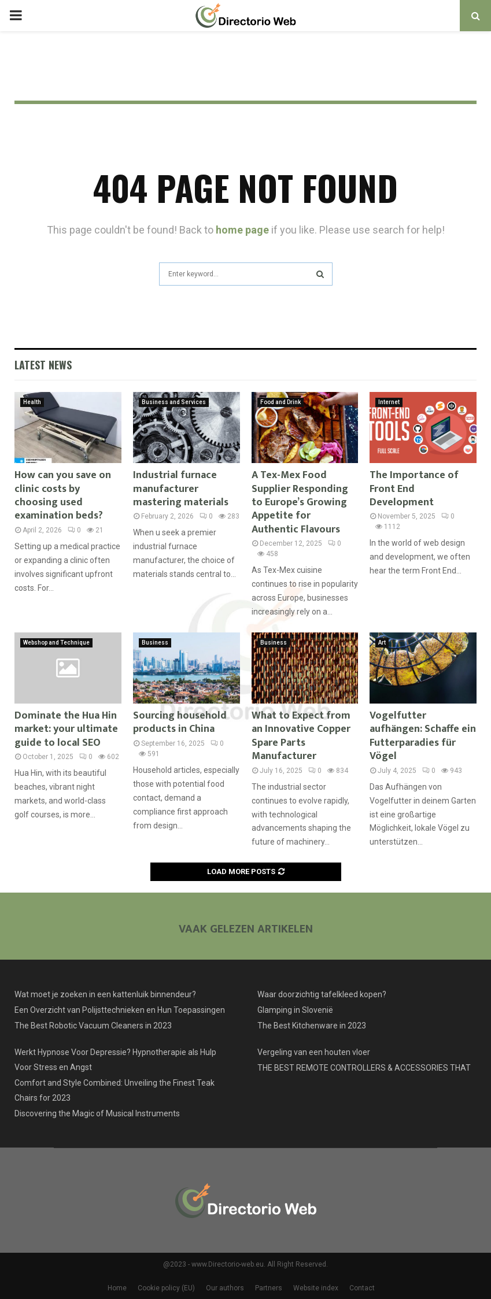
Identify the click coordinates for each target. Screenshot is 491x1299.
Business (155, 642)
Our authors (225, 1288)
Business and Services (174, 402)
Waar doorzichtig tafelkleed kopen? (321, 994)
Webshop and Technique (56, 642)
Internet (389, 402)
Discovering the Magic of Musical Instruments (97, 1113)
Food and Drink (280, 402)
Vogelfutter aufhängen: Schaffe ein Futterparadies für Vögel (423, 736)
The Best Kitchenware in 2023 (311, 1025)
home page (242, 230)
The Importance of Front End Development (414, 489)
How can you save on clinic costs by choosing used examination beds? (62, 495)
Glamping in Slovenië (295, 1010)
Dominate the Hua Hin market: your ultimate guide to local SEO (66, 729)
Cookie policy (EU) (166, 1288)
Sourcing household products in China (180, 722)
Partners (268, 1288)
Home (117, 1288)
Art (382, 642)
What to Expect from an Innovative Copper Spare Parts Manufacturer (301, 736)
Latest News (43, 364)
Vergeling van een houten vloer (313, 1052)
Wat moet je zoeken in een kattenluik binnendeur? (105, 994)
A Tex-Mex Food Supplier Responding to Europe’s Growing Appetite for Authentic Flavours (300, 502)
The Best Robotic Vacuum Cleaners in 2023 (93, 1025)
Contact (362, 1288)
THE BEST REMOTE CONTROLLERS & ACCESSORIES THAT (364, 1067)
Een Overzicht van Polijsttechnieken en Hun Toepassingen (119, 1010)
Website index (315, 1288)
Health (32, 402)
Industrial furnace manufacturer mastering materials (180, 489)
